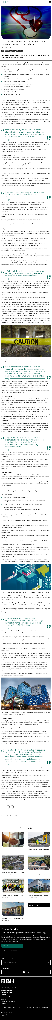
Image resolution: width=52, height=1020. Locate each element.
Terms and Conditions (8, 1001)
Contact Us (4, 994)
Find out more (5, 953)
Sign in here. (14, 950)
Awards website (6, 997)
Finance (13, 50)
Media (3, 50)
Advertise (4, 999)
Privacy (3, 1003)
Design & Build (7, 50)
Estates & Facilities (19, 50)
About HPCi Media (6, 990)
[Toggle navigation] (50, 2)
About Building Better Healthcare (11, 988)
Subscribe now (33, 905)
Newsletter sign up (7, 992)
